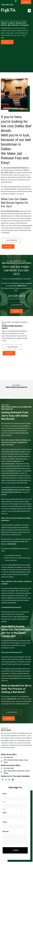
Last (4, 809)
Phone (5, 822)
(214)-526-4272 (7, 5)
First (4, 802)
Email (4, 812)
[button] (29, 10)
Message (6, 831)
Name (5, 793)
